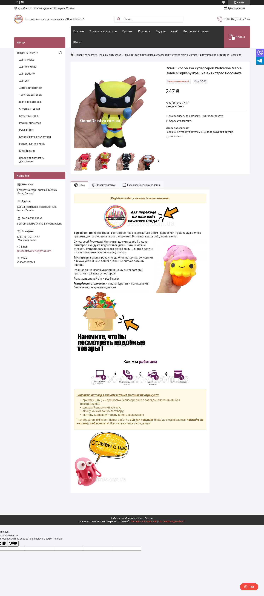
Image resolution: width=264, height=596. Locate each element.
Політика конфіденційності (171, 521)
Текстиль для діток (30, 94)
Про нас (127, 31)
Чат (249, 586)
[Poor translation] (13, 544)
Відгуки (161, 31)
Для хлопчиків (27, 66)
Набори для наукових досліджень (31, 160)
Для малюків (27, 59)
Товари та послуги (101, 31)
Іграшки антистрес (110, 54)
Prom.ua (149, 518)
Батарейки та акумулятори (35, 136)
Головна (78, 31)
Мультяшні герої (29, 115)
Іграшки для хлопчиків (32, 143)
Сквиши (128, 54)
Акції (174, 31)
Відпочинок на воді (30, 101)
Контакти (144, 31)
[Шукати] (118, 19)
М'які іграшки (27, 150)
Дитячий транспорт (30, 87)
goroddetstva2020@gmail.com (34, 250)
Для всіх (24, 80)
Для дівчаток (27, 73)
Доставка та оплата (196, 31)
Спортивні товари (29, 108)
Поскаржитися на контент (144, 521)
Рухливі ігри (26, 129)
